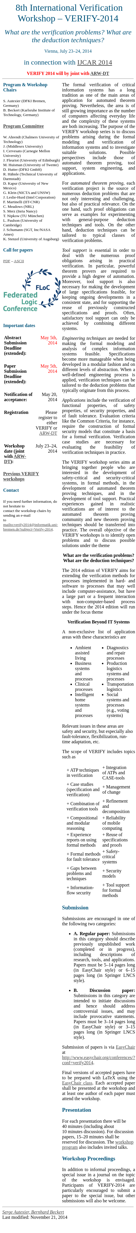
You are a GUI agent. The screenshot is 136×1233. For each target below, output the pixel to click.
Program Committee (23, 126)
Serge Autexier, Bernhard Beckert (33, 1212)
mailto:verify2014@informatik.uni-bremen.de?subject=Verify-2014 (30, 526)
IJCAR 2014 (94, 62)
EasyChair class (77, 1082)
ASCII (19, 261)
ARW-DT (99, 73)
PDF (6, 261)
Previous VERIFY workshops (21, 476)
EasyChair (125, 1047)
